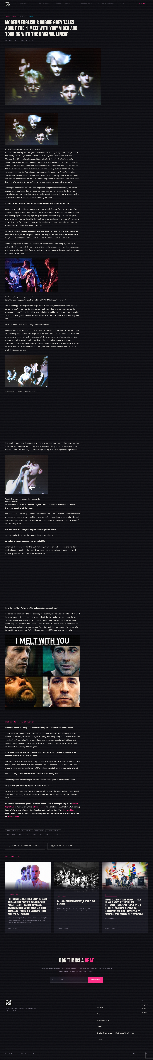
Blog (33, 4)
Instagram (144, 1005)
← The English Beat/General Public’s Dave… (24, 846)
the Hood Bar (69, 810)
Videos (31, 16)
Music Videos (11, 16)
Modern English (46, 834)
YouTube (144, 1012)
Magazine (24, 4)
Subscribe (141, 4)
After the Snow (12, 830)
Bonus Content (45, 4)
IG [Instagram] (134, 1054)
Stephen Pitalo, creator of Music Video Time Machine (89, 4)
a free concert (39, 807)
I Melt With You (53, 830)
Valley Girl (61, 834)
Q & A (23, 16)
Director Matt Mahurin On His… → (61, 846)
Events (58, 4)
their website (13, 816)
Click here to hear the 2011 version (19, 722)
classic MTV (27, 830)
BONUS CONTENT (103, 1020)
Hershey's (39, 830)
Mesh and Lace (31, 834)
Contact (121, 4)
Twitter (143, 1008)
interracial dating (14, 834)
